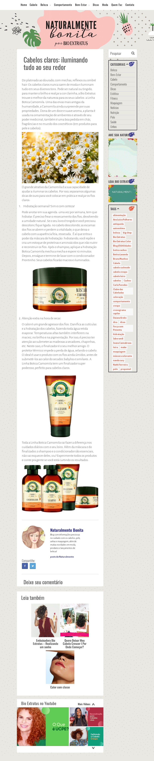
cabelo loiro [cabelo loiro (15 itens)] (119, 276)
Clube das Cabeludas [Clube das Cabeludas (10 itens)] (118, 291)
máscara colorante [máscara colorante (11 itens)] (122, 356)
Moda (105, 5)
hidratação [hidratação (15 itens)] (118, 334)
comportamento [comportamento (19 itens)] (121, 301)
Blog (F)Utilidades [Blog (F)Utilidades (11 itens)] (122, 246)
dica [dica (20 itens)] (115, 322)
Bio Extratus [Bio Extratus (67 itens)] (119, 237)
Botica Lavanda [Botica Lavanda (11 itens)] (120, 254)
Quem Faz (116, 5)
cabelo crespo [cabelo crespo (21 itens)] (120, 272)
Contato (129, 5)
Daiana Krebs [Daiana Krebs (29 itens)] (119, 318)
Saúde (113, 122)
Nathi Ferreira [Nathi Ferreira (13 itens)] (120, 365)
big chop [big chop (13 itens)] (127, 233)
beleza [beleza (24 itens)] (116, 233)
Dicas (96, 5)
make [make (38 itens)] (123, 347)
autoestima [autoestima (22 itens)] (119, 228)
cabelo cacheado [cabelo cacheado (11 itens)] (121, 267)
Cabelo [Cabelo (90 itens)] (116, 263)
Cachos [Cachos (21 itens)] (127, 281)
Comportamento (63, 5)
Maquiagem (116, 103)
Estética (114, 93)
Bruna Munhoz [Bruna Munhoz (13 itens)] (120, 259)
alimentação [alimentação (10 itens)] (119, 215)
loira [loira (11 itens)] (115, 347)
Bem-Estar (81, 5)
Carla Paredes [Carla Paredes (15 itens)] (120, 285)
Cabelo (33, 5)
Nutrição (114, 112)
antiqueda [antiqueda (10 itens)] (118, 224)
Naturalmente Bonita (66, 530)
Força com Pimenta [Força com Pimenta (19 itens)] (118, 328)
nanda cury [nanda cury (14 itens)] (118, 360)
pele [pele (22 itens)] (115, 369)
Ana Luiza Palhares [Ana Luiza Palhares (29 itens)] (122, 220)
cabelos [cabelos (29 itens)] (117, 281)
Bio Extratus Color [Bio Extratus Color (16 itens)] (122, 241)
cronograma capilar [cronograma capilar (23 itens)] (119, 312)
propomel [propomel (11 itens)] (126, 369)
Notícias (114, 107)
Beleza (44, 5)
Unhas (113, 126)
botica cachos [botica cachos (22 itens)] (120, 250)
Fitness (114, 98)
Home (24, 5)
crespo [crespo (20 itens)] (116, 306)
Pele (112, 117)
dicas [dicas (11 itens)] (122, 322)
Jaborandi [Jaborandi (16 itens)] (118, 339)
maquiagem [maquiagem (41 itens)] (119, 352)
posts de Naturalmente (62, 557)
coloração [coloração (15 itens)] (118, 297)
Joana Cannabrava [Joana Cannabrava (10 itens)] (122, 343)
